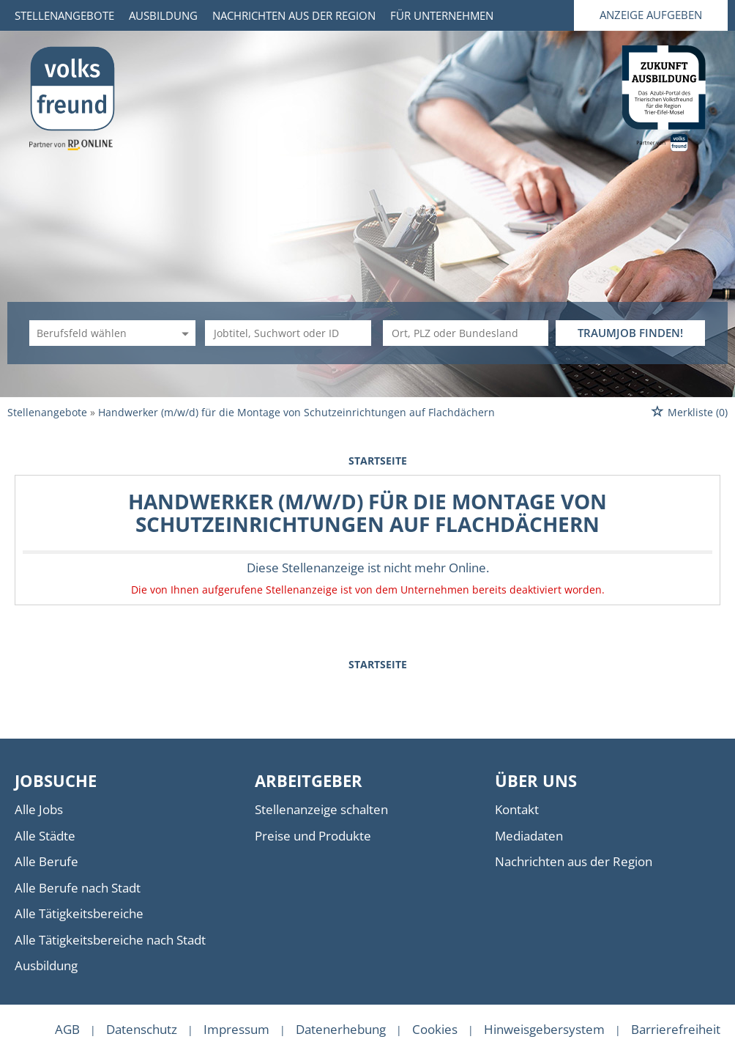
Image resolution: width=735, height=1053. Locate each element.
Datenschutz (141, 1029)
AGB (67, 1029)
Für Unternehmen (441, 15)
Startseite (377, 461)
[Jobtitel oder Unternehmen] (288, 333)
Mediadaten (529, 835)
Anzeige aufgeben (651, 14)
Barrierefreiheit (675, 1029)
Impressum (236, 1029)
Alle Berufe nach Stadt (78, 887)
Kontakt (517, 809)
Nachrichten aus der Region (294, 15)
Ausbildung (163, 15)
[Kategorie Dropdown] (183, 333)
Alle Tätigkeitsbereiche (79, 913)
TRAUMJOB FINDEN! (630, 332)
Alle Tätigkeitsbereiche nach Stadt (110, 939)
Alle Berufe (46, 861)
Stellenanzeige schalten (321, 809)
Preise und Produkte (313, 835)
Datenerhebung (341, 1029)
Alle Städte (45, 835)
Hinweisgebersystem (544, 1029)
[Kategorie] (97, 333)
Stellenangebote (64, 15)
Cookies (435, 1029)
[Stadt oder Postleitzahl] (466, 333)
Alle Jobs (39, 809)
